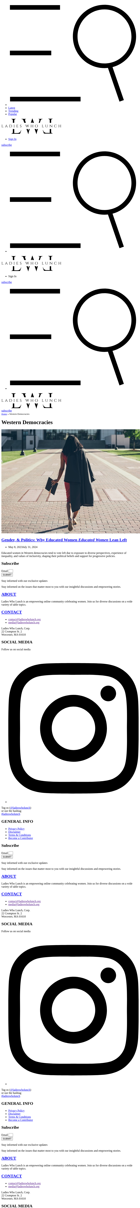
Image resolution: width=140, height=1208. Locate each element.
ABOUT (8, 594)
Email (5, 570)
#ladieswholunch (10, 814)
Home (4, 414)
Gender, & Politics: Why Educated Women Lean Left (64, 540)
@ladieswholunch (20, 807)
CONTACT (11, 612)
